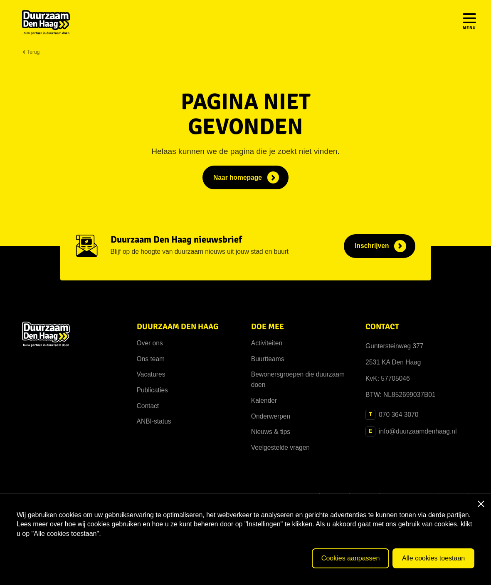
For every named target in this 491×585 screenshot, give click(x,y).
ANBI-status (154, 421)
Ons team (151, 358)
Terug (30, 52)
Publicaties (152, 390)
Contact (148, 405)
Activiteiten (266, 343)
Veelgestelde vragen (280, 447)
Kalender (264, 400)
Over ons (150, 343)
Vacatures (151, 374)
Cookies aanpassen (350, 558)
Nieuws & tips (270, 431)
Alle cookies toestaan (433, 558)
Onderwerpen (270, 416)
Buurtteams (267, 358)
